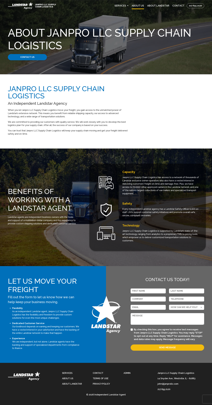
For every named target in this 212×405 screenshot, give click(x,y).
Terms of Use (100, 378)
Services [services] (67, 373)
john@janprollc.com (168, 384)
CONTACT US (28, 57)
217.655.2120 (195, 5)
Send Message (167, 347)
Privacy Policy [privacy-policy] (101, 384)
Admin (127, 373)
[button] (121, 6)
